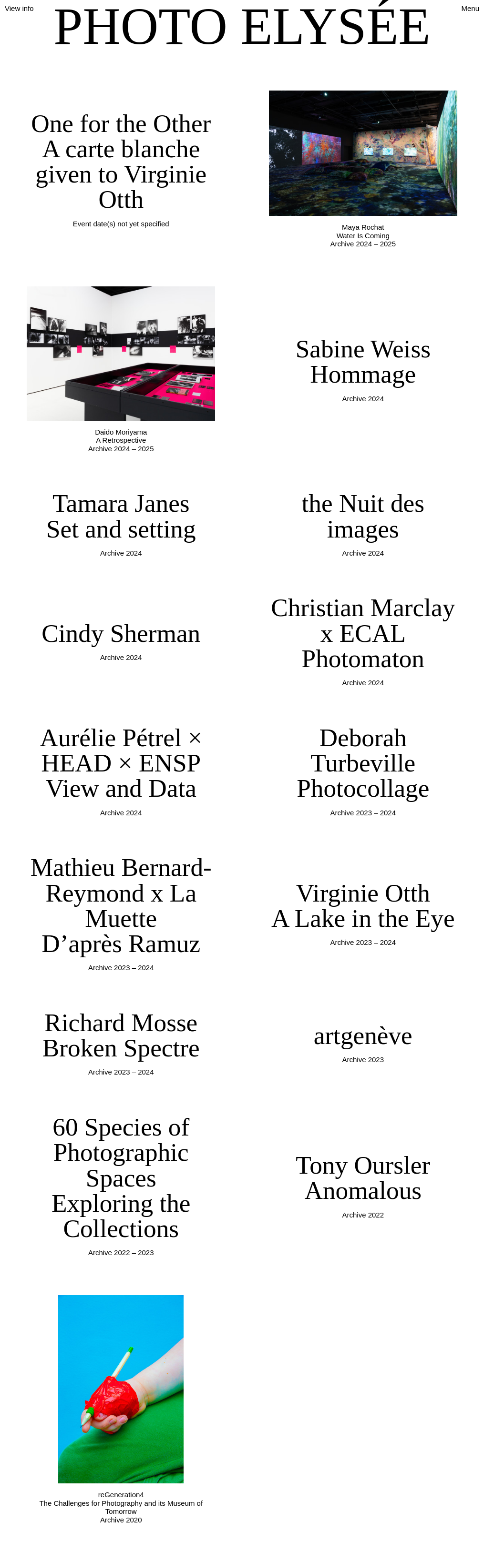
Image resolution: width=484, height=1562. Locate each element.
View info (19, 8)
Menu (470, 8)
